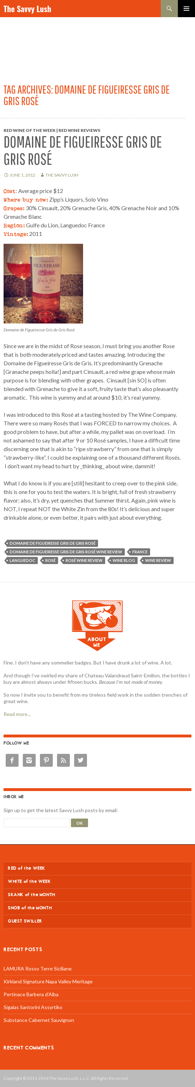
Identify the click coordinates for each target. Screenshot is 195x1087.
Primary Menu (186, 8)
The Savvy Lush (27, 8)
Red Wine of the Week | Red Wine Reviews (52, 130)
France (140, 551)
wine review (158, 560)
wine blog (124, 560)
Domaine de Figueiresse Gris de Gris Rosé (83, 150)
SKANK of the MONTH (31, 895)
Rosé (50, 560)
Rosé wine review (84, 560)
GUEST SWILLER (25, 921)
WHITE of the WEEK (29, 881)
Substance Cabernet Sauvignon (39, 1020)
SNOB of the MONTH (30, 908)
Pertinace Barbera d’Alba (31, 994)
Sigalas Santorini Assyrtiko (33, 1007)
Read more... (17, 714)
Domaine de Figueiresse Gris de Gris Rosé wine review (66, 551)
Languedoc (22, 560)
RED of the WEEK (26, 868)
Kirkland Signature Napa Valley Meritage (48, 981)
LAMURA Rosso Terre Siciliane (38, 968)
